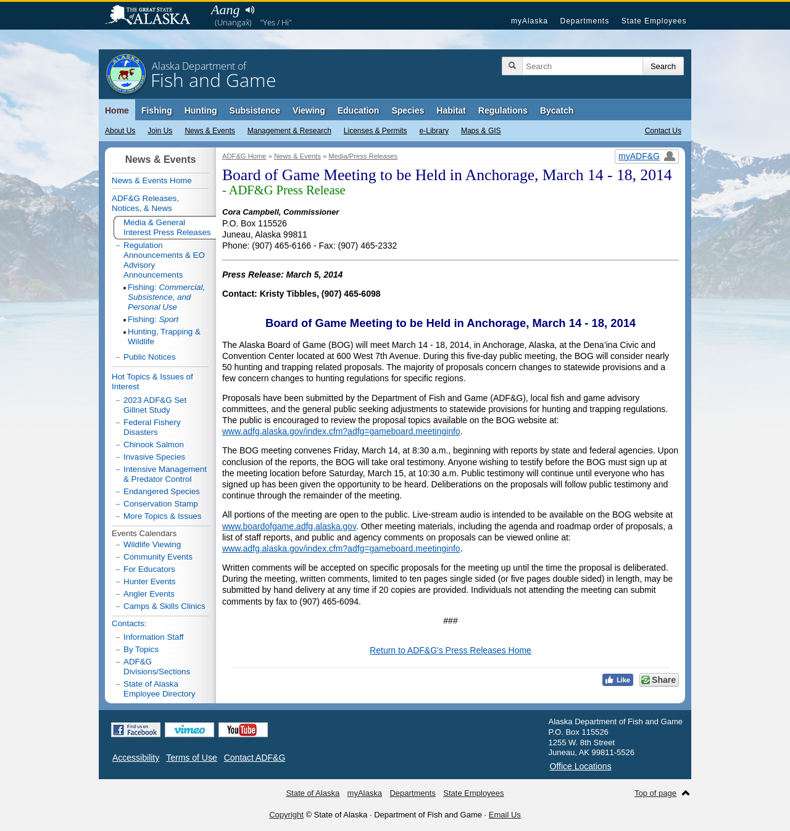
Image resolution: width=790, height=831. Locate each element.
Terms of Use (191, 758)
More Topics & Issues (162, 516)
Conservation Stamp (160, 503)
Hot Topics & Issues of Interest (152, 381)
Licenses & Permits (375, 130)
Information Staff (153, 637)
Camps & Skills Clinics (164, 606)
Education (359, 110)
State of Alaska (153, 16)
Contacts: (129, 623)
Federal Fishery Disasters (152, 427)
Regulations (503, 110)
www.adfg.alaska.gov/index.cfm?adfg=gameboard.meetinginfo (341, 431)
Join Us (160, 130)
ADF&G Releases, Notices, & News (145, 203)
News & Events (210, 130)
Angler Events (149, 593)
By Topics (141, 649)
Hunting (201, 110)
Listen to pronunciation (249, 10)
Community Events (158, 556)
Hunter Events (149, 581)
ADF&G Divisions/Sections (156, 666)
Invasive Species (154, 456)
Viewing (309, 110)
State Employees (654, 21)
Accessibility (135, 758)
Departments (584, 21)
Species (407, 110)
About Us (120, 130)
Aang (225, 9)
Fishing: (166, 297)
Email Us (505, 814)
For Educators (149, 569)
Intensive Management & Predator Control (165, 474)
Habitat (450, 110)
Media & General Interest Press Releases (167, 227)
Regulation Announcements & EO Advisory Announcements (164, 260)
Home (117, 110)
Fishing (156, 110)
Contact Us (663, 130)
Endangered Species (161, 491)
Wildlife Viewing (152, 544)
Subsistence (255, 110)
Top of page (655, 793)
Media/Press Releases (362, 156)
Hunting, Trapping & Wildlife (164, 336)
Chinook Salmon (153, 444)
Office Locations (581, 766)
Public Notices (149, 357)
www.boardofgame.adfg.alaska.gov (289, 526)
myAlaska (529, 21)
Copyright (286, 814)
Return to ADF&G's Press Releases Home (450, 650)
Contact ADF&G (255, 758)
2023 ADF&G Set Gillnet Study (154, 405)
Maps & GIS (481, 130)
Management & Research (289, 130)
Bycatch (556, 110)
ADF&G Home (244, 156)
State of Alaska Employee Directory (159, 688)
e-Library (434, 130)
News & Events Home (152, 180)
